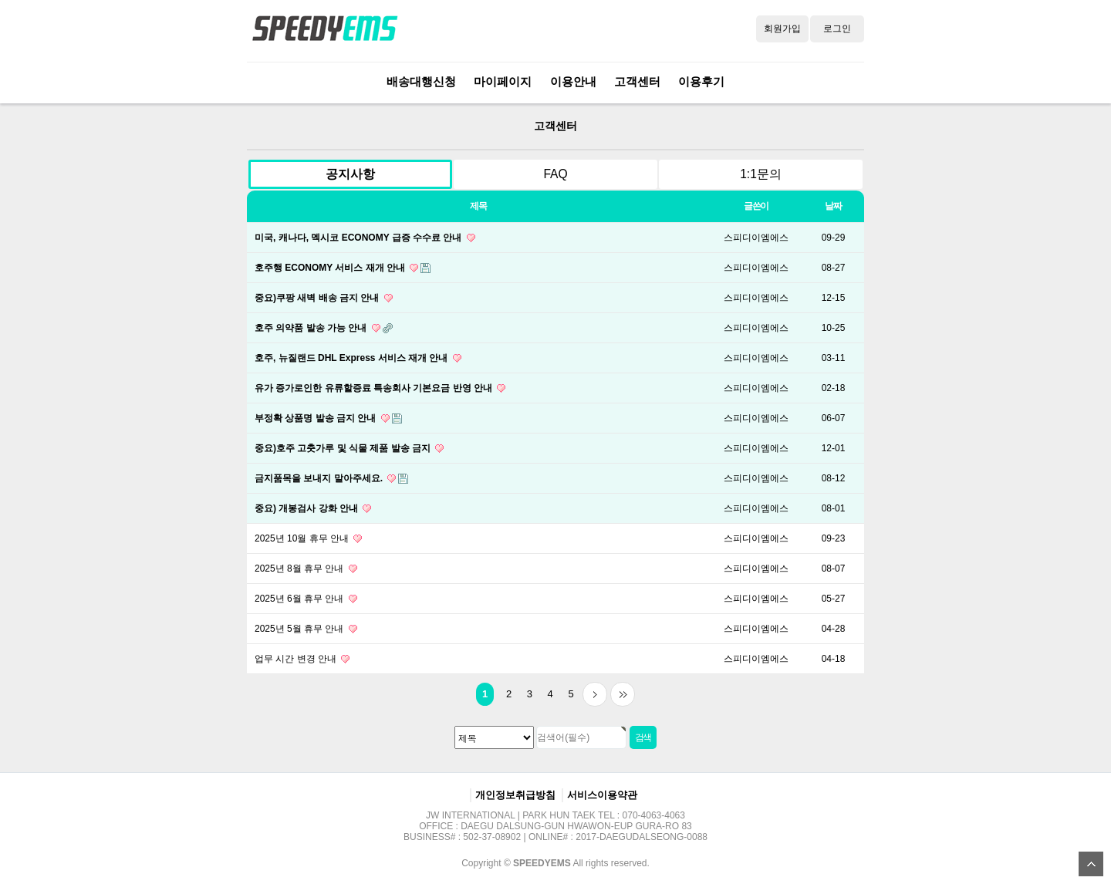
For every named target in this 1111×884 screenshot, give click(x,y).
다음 (595, 694)
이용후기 (701, 81)
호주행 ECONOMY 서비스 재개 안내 (343, 267)
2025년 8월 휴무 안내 (306, 568)
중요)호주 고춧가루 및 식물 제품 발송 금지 (349, 448)
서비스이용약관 (602, 795)
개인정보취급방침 (515, 795)
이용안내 (573, 81)
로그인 (837, 28)
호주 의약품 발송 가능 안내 (324, 327)
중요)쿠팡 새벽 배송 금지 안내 (324, 297)
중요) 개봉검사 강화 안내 (313, 508)
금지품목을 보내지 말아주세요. (331, 478)
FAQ (555, 174)
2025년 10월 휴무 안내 (308, 538)
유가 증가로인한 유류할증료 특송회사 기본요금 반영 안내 (380, 388)
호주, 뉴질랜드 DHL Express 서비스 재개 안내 (358, 358)
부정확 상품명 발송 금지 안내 (328, 418)
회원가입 (782, 28)
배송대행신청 (421, 81)
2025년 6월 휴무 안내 (306, 598)
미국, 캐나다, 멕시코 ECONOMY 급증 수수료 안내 (365, 237)
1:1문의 (761, 174)
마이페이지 (503, 81)
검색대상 (231, 103)
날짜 (833, 206)
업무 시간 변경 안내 (302, 658)
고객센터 (637, 81)
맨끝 (622, 694)
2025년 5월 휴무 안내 (306, 628)
